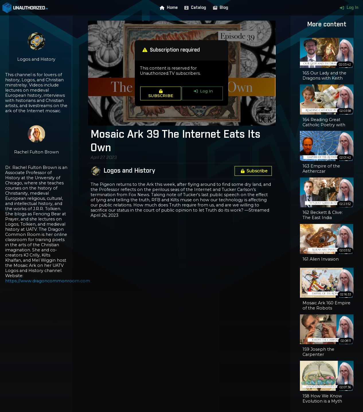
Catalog (194, 8)
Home (167, 8)
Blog (219, 8)
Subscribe (253, 171)
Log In (347, 8)
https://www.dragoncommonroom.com (47, 280)
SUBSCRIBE (160, 93)
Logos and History (129, 171)
